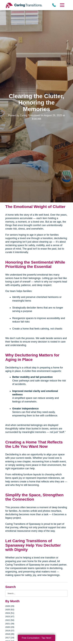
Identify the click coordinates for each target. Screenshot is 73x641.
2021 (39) (9, 623)
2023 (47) (9, 616)
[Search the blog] (36, 593)
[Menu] (62, 5)
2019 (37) (9, 630)
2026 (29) (9, 606)
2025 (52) (9, 609)
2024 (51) (9, 613)
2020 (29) (9, 627)
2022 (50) (9, 620)
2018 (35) (9, 634)
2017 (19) (9, 637)
